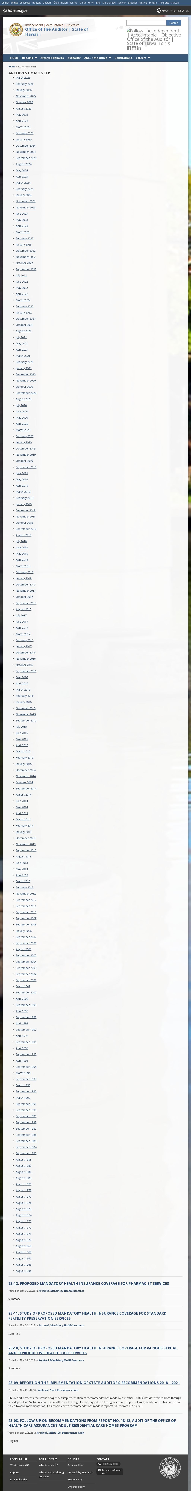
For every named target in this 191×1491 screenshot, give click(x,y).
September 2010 (26, 898)
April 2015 (22, 732)
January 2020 (24, 429)
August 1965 (23, 1257)
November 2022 (26, 243)
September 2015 (26, 707)
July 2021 (21, 324)
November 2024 (26, 138)
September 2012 (26, 886)
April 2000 (22, 985)
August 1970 (23, 1226)
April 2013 (22, 861)
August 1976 (23, 1189)
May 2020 (22, 404)
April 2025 (22, 107)
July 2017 (21, 602)
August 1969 (23, 1232)
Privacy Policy (75, 1466)
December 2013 (25, 824)
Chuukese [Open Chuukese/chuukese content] (25, 2)
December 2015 (25, 695)
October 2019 (24, 447)
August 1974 (23, 1201)
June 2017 (22, 608)
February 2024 (24, 175)
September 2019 (26, 453)
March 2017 (23, 620)
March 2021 (23, 342)
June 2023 (22, 200)
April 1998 (22, 1010)
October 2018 (24, 509)
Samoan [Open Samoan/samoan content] (122, 2)
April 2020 (22, 410)
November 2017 (26, 577)
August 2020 (23, 385)
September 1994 (26, 1053)
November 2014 (26, 763)
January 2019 (24, 491)
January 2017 (24, 633)
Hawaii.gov (14, 10)
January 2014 (24, 818)
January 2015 (24, 750)
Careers (141, 44)
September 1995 (26, 1041)
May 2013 (22, 855)
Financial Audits (18, 1466)
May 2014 (22, 793)
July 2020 (21, 392)
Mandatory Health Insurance (67, 1277)
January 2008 (24, 917)
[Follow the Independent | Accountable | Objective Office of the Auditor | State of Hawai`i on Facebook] (134, 30)
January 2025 (24, 126)
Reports (27, 44)
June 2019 (22, 460)
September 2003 (26, 954)
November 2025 (26, 82)
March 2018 (23, 552)
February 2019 (24, 484)
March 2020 (23, 416)
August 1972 (23, 1214)
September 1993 (26, 1065)
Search (174, 22)
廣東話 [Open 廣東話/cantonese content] (14, 2)
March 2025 (23, 113)
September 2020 (26, 379)
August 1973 (23, 1208)
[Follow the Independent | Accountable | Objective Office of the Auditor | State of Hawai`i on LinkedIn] (144, 30)
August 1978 (23, 1177)
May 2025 (22, 101)
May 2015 (22, 725)
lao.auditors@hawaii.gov (111, 1458)
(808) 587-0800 (110, 1450)
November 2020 (26, 367)
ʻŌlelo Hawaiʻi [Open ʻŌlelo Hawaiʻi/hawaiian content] (60, 2)
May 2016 (22, 664)
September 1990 (26, 1096)
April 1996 (22, 1034)
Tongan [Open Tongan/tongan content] (153, 2)
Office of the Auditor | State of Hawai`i (56, 32)
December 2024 (25, 132)
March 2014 (23, 806)
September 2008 (26, 911)
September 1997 (26, 1016)
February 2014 (24, 812)
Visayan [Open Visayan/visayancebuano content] (175, 2)
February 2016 (24, 682)
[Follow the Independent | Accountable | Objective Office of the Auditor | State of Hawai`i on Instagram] (139, 30)
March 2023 (23, 218)
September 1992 (26, 1078)
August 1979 (23, 1170)
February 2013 (24, 874)
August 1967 (23, 1245)
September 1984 (26, 1133)
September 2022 (26, 256)
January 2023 (24, 231)
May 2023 (22, 206)
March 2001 (23, 973)
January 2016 (24, 688)
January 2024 (24, 181)
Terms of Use (75, 1451)
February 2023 (24, 225)
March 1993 (23, 1072)
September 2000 (26, 979)
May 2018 (22, 540)
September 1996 (26, 1028)
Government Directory (175, 10)
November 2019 (26, 441)
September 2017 (26, 589)
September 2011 (26, 892)
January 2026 (24, 76)
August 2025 (23, 95)
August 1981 (23, 1158)
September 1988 (26, 1109)
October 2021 (24, 311)
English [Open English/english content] (5, 2)
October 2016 (24, 651)
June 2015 (22, 719)
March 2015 (23, 738)
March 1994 (23, 1059)
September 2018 (26, 515)
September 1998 (26, 1004)
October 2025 (24, 89)
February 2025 (24, 119)
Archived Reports (52, 44)
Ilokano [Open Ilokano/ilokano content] (73, 2)
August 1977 (23, 1183)
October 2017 (24, 583)
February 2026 (24, 70)
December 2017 (25, 571)
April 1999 (22, 997)
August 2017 (23, 596)
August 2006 (23, 936)
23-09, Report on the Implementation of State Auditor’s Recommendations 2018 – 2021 (94, 1369)
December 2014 (25, 756)
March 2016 (23, 676)
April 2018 (22, 546)
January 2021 (24, 355)
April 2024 (22, 163)
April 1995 (22, 1047)
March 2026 (23, 64)
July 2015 (21, 713)
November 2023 (26, 194)
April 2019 (22, 472)
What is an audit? (19, 1451)
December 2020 (25, 361)
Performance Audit (73, 1419)
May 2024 (22, 157)
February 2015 (24, 744)
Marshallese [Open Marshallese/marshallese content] (109, 2)
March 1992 (23, 1084)
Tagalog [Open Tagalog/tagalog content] (142, 2)
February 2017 (24, 627)
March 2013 (23, 868)
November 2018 (26, 503)
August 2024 (23, 150)
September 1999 (26, 991)
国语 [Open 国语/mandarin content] (98, 2)
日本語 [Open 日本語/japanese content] (82, 2)
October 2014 (24, 769)
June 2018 (22, 534)
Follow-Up (54, 1419)
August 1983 (23, 1146)
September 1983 (26, 1140)
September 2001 (26, 966)
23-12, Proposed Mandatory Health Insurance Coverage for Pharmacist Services (88, 1270)
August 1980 (23, 1164)
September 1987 (26, 1115)
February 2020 (24, 423)
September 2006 (26, 929)
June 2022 (22, 268)
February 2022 (24, 293)
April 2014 (22, 800)
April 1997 (22, 1022)
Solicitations (123, 44)
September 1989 (26, 1102)
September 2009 (26, 905)
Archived (44, 1277)
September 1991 (26, 1090)
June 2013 (22, 849)
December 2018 (25, 497)
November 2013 (26, 830)
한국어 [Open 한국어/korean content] (91, 2)
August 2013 (23, 843)
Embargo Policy (76, 1473)
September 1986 (26, 1121)
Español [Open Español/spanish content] (132, 2)
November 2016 (26, 645)
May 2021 (22, 330)
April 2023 (22, 212)
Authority (74, 44)
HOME (14, 44)
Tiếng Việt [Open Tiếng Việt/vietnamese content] (164, 2)
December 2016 (25, 639)
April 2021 (22, 336)
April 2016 (22, 670)
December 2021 (25, 305)
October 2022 (24, 249)
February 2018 (24, 559)
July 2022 (21, 262)
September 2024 (26, 144)
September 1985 (26, 1127)
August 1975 (23, 1195)
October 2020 (24, 373)
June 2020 (22, 398)
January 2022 (24, 299)
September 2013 (26, 837)
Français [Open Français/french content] (36, 2)
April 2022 (22, 280)
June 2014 (22, 787)
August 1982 (23, 1152)
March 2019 (23, 478)
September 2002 (26, 960)
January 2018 (24, 565)
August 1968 (23, 1238)
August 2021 (23, 317)
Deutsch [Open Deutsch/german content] (47, 2)
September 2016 (26, 657)
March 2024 (23, 169)
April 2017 (22, 614)
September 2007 (26, 923)
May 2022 (22, 274)
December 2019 (25, 435)
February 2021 (24, 348)
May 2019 (22, 466)
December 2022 (25, 237)
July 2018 (21, 528)
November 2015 (26, 701)
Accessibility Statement (80, 1459)
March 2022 (23, 286)
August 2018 (23, 521)
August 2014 (23, 781)
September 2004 (26, 948)
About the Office (95, 44)
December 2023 (25, 187)
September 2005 (26, 942)
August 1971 (23, 1220)
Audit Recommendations (64, 1376)
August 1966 (23, 1251)
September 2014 (26, 775)
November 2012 (26, 880)
